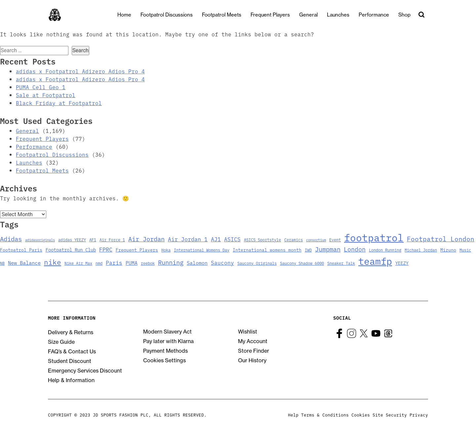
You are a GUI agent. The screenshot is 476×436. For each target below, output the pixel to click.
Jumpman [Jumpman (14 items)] (327, 249)
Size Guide (61, 341)
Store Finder (253, 350)
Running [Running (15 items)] (170, 262)
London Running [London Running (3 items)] (385, 250)
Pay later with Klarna (168, 341)
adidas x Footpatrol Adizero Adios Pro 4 (80, 71)
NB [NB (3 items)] (2, 263)
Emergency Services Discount (85, 370)
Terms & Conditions (325, 414)
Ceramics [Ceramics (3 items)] (293, 239)
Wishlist (247, 331)
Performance (379, 15)
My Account (252, 341)
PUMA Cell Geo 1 (40, 87)
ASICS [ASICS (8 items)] (232, 239)
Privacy (419, 414)
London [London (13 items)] (355, 249)
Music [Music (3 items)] (465, 250)
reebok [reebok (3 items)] (148, 263)
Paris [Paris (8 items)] (114, 262)
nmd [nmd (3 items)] (99, 263)
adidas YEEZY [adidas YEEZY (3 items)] (72, 239)
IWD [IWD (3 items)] (308, 250)
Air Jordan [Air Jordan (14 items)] (146, 238)
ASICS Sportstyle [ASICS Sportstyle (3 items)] (262, 239)
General (314, 15)
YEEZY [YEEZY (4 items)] (402, 263)
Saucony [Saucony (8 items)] (222, 262)
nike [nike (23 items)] (52, 261)
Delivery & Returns (70, 332)
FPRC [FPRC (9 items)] (105, 249)
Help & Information (71, 380)
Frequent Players (276, 15)
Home (130, 15)
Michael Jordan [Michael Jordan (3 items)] (421, 250)
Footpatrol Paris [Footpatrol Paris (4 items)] (21, 250)
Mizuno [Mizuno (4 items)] (448, 250)
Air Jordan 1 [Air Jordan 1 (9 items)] (188, 239)
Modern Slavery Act (167, 331)
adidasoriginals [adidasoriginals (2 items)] (40, 239)
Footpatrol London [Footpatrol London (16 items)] (440, 238)
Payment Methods (165, 350)
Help (293, 414)
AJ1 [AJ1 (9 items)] (216, 239)
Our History (252, 360)
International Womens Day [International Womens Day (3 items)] (201, 250)
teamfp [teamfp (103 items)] (375, 260)
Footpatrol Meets (227, 15)
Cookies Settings (164, 360)
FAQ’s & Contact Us (72, 351)
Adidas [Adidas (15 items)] (11, 238)
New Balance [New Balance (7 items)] (24, 262)
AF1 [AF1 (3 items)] (92, 239)
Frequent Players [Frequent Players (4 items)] (137, 250)
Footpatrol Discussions (172, 15)
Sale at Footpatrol (45, 95)
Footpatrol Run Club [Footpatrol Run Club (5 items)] (71, 249)
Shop (410, 15)
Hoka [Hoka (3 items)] (166, 250)
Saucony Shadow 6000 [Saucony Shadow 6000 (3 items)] (302, 263)
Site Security (390, 414)
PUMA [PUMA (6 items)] (132, 262)
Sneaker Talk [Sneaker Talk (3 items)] (341, 263)
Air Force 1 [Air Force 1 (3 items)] (112, 239)
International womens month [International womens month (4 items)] (267, 250)
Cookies (360, 414)
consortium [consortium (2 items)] (316, 239)
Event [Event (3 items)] (335, 239)
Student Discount (69, 361)
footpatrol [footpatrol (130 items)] (374, 237)
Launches (344, 15)
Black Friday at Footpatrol (59, 102)
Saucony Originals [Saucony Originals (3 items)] (257, 263)
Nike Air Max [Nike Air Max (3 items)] (78, 263)
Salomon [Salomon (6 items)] (197, 262)
